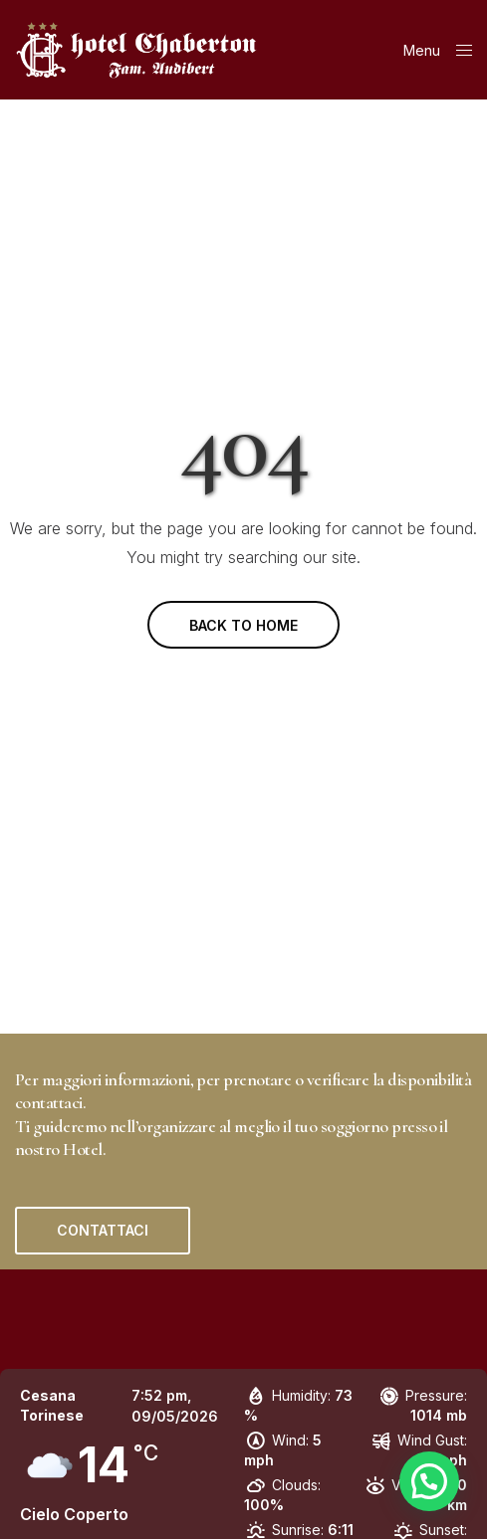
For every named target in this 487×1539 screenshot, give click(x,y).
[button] (102, 1230)
